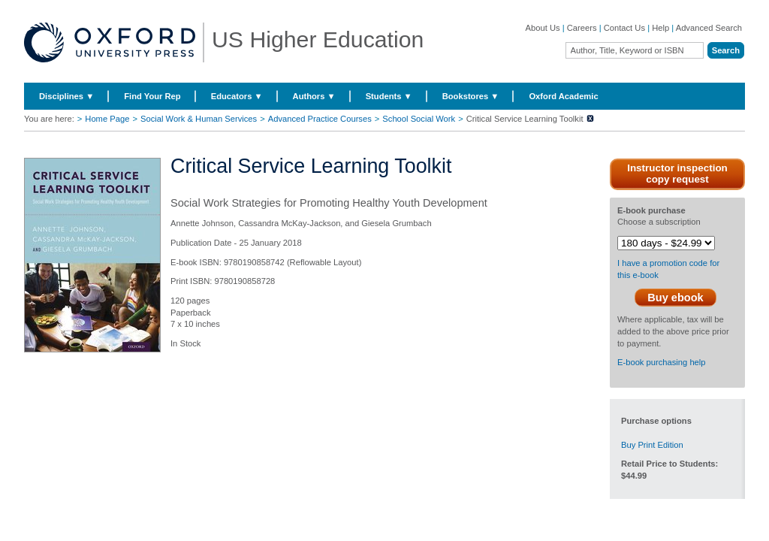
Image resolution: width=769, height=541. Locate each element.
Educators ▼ (237, 96)
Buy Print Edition (652, 444)
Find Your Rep (152, 96)
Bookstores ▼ (470, 96)
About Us (543, 27)
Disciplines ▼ (66, 96)
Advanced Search (709, 27)
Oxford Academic (563, 96)
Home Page (107, 118)
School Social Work (418, 118)
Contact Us (624, 27)
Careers (582, 27)
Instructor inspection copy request (677, 173)
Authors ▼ (314, 96)
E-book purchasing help (661, 362)
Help (660, 27)
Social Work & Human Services (198, 118)
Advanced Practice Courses (320, 118)
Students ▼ (389, 96)
